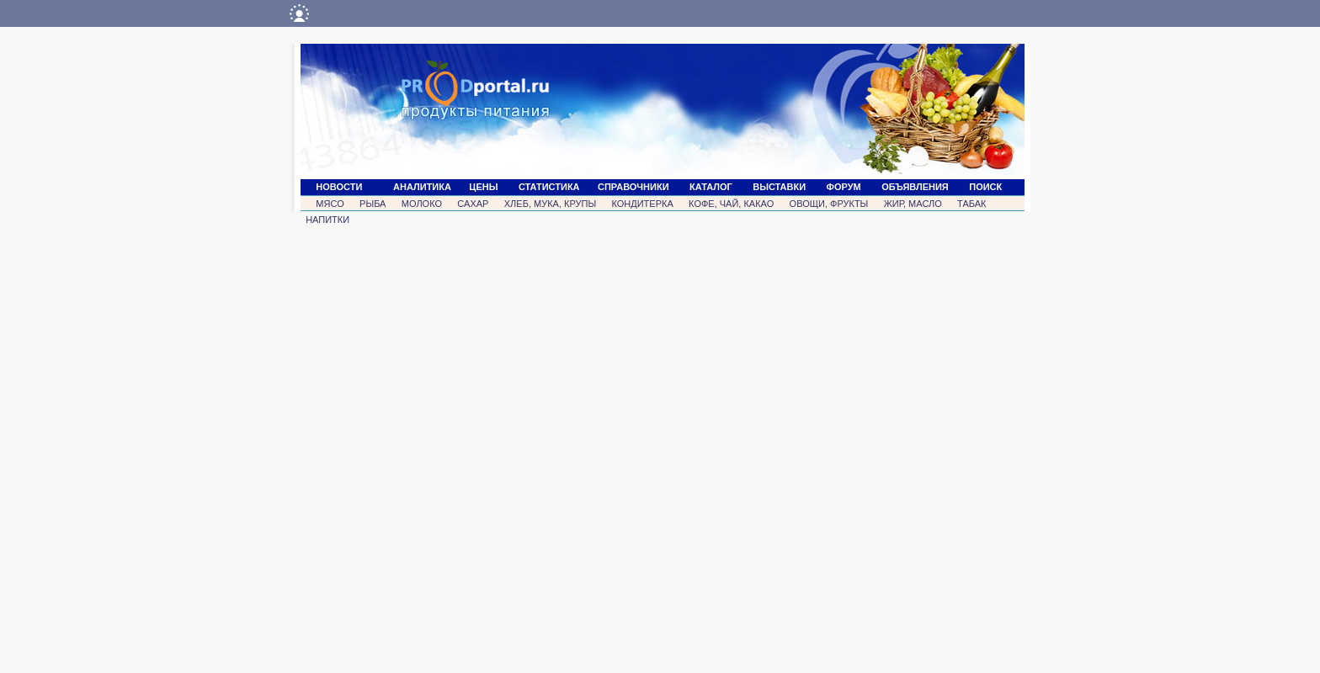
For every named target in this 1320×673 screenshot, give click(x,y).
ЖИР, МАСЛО (913, 204)
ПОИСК (985, 187)
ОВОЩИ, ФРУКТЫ (829, 204)
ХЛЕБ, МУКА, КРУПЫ (550, 204)
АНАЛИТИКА (422, 187)
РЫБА (372, 204)
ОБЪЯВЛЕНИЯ (915, 187)
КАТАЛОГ (710, 187)
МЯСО (329, 204)
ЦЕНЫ (483, 187)
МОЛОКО (422, 204)
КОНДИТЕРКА (642, 204)
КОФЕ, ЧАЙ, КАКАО (731, 204)
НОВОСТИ (339, 187)
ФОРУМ (844, 187)
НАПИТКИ (327, 220)
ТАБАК (971, 204)
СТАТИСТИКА (549, 187)
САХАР (472, 204)
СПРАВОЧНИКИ (633, 187)
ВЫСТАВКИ (779, 187)
